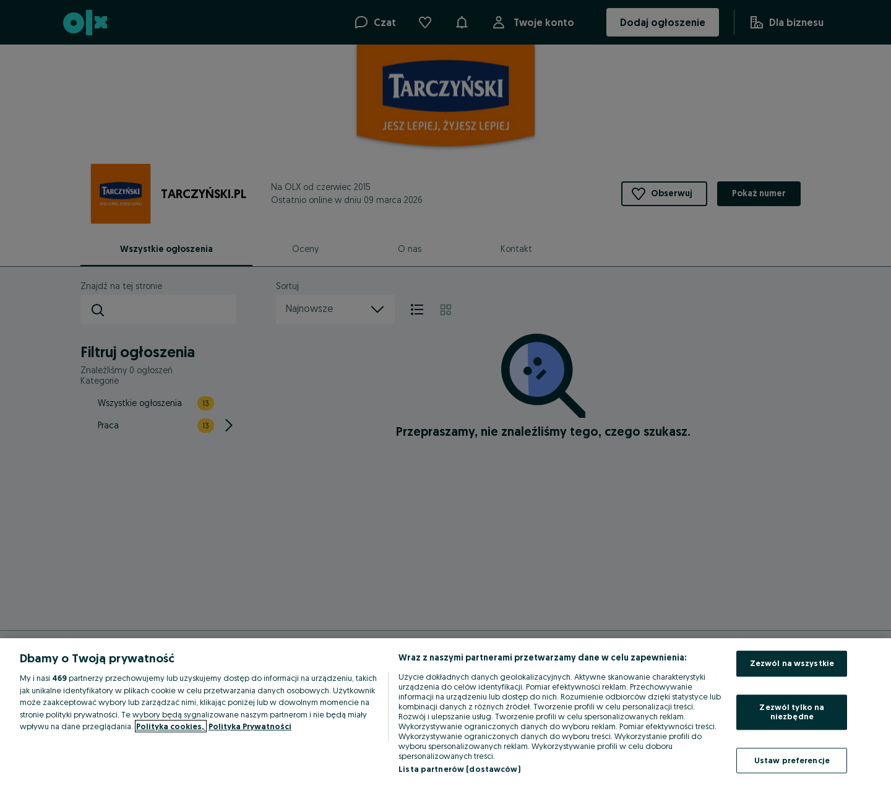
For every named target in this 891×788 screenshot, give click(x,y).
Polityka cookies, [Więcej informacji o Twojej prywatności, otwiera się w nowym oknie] (170, 726)
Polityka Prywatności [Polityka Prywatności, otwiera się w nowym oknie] (250, 726)
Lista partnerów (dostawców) (459, 769)
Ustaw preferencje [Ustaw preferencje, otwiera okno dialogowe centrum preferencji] (792, 760)
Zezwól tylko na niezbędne (791, 712)
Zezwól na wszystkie (792, 663)
